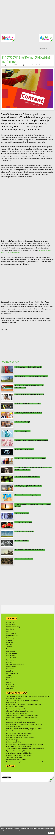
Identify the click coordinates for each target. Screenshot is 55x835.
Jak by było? (14, 65)
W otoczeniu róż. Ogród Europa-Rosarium (18, 746)
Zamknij (51, 832)
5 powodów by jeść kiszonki (24, 559)
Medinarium (9, 644)
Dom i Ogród (10, 629)
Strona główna (5, 65)
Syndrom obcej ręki (12, 740)
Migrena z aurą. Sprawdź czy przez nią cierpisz (30, 458)
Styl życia (9, 662)
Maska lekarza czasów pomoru (15, 720)
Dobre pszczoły (11, 655)
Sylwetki (8, 675)
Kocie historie (10, 669)
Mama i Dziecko (11, 624)
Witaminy (9, 640)
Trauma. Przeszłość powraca (24, 531)
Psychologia (10, 660)
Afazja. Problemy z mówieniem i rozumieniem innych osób (23, 704)
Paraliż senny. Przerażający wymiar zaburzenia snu (21, 717)
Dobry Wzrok (10, 622)
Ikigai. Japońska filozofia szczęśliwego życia (19, 711)
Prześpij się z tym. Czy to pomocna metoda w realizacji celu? (24, 762)
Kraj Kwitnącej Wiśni (12, 635)
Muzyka (8, 631)
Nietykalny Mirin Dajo (21, 541)
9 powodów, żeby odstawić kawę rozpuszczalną (20, 722)
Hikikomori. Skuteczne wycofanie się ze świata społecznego (24, 724)
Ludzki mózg (10, 638)
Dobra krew (9, 671)
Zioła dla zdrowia (11, 658)
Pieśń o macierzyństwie (22, 431)
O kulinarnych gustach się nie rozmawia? (18, 755)
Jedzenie (9, 646)
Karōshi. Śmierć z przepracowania (16, 713)
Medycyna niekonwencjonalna (15, 664)
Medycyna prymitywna (22, 513)
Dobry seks (9, 689)
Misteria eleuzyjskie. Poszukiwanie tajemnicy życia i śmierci (24, 729)
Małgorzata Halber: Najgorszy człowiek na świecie (31, 440)
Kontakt (11, 766)
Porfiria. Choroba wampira (23, 522)
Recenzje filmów (11, 666)
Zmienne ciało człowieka (13, 742)
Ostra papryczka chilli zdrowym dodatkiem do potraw (22, 715)
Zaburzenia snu (11, 649)
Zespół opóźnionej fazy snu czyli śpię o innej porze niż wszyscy (25, 748)
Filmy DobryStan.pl (12, 673)
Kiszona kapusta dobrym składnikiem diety (19, 753)
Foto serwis (9, 680)
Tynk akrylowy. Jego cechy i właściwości (28, 486)
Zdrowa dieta (10, 684)
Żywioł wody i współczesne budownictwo (28, 413)
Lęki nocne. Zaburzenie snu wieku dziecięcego (20, 737)
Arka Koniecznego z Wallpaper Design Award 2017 (31, 376)
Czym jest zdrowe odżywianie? (15, 709)
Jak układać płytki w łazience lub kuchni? (28, 367)
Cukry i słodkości (11, 633)
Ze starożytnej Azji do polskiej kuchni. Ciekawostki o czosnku (24, 744)
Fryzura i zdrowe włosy (13, 627)
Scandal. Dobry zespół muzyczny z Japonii (19, 731)
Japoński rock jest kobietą (14, 757)
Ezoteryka (9, 677)
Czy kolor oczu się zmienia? (14, 726)
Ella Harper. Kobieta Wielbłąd (15, 706)
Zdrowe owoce (10, 651)
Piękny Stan (10, 642)
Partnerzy (9, 682)
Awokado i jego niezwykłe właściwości (27, 477)
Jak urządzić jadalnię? (22, 422)
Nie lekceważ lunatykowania (24, 449)
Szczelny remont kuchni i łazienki (16, 759)
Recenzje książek (11, 653)
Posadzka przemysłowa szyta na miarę (27, 403)
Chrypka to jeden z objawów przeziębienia (18, 733)
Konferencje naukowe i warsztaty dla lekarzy (29, 394)
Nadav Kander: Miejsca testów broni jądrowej (30, 550)
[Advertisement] (19, 15)
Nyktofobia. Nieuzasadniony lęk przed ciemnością (21, 751)
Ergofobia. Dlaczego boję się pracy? (17, 735)
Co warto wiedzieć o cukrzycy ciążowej (28, 495)
